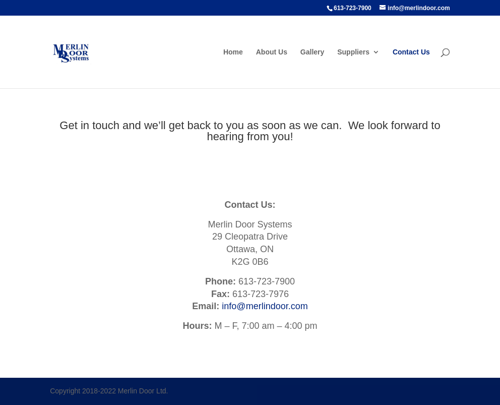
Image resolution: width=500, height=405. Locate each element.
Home (233, 52)
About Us (271, 52)
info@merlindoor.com (264, 306)
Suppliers (353, 52)
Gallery (312, 52)
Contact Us (411, 52)
